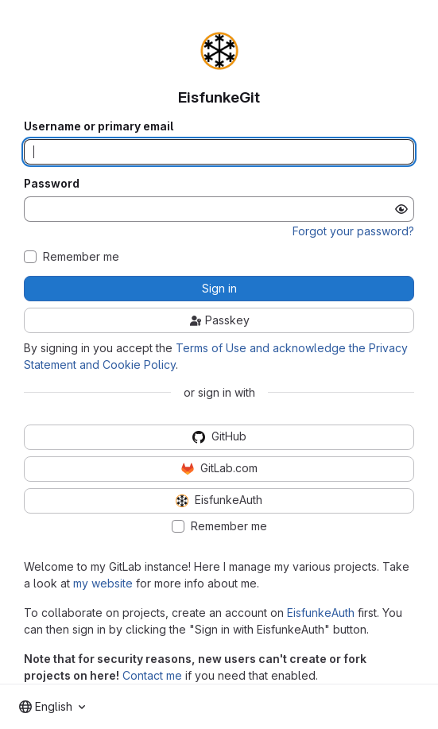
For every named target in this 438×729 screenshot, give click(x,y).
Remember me (81, 256)
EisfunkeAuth (321, 612)
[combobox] (52, 706)
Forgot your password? (353, 231)
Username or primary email (98, 126)
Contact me (152, 675)
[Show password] (401, 209)
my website (103, 583)
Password (51, 183)
